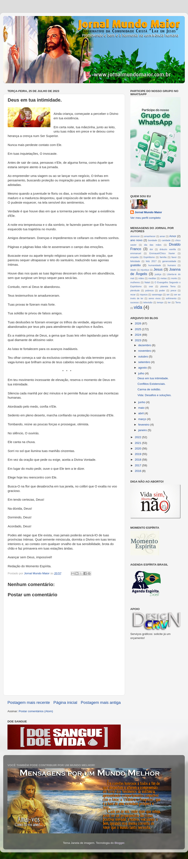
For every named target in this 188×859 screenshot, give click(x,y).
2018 (138, 459)
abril (141, 413)
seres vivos (154, 298)
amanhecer (150, 236)
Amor (172, 236)
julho (141, 373)
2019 (138, 454)
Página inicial (65, 702)
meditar (152, 278)
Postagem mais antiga (101, 702)
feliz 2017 (151, 261)
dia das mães (153, 245)
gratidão (135, 265)
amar (162, 236)
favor (174, 257)
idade (133, 269)
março (142, 419)
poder (162, 290)
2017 (138, 465)
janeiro (143, 430)
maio (141, 407)
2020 (138, 448)
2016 (138, 471)
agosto (143, 367)
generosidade (169, 261)
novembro (145, 350)
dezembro (145, 345)
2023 (138, 340)
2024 (138, 334)
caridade (166, 240)
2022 (138, 437)
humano (171, 265)
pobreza (149, 290)
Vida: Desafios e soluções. (155, 395)
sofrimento (171, 298)
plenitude (135, 290)
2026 (138, 323)
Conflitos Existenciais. (152, 383)
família (163, 257)
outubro (143, 356)
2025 (138, 329)
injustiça (145, 269)
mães (141, 278)
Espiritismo (149, 257)
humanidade (154, 265)
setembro (144, 362)
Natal (147, 282)
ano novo (136, 240)
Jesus (158, 269)
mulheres (135, 282)
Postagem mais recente (28, 702)
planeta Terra (167, 286)
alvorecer (135, 236)
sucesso (134, 302)
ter (169, 302)
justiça (158, 274)
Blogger (119, 842)
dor (151, 249)
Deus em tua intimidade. (153, 378)
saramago (157, 294)
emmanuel (135, 253)
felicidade (135, 261)
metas (163, 278)
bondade (152, 240)
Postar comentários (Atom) (36, 711)
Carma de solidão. (149, 389)
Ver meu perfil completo (145, 217)
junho (142, 402)
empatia (134, 257)
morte (174, 278)
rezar (133, 294)
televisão (148, 302)
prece (173, 290)
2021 (138, 443)
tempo (160, 302)
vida (138, 307)
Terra (178, 302)
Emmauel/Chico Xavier (162, 253)
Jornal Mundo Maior (148, 212)
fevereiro (144, 424)
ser (168, 294)
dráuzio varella (168, 249)
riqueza (143, 294)
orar (151, 286)
